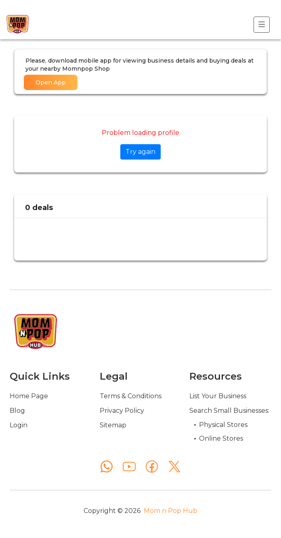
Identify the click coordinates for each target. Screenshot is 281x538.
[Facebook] (152, 466)
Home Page (29, 396)
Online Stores (221, 438)
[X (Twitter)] (174, 466)
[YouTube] (129, 466)
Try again (140, 152)
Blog (17, 410)
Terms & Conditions (130, 396)
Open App (51, 82)
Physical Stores (223, 425)
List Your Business (217, 396)
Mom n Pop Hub (170, 511)
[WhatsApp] (106, 466)
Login (18, 425)
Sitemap (113, 425)
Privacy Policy (122, 410)
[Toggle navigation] (262, 24)
